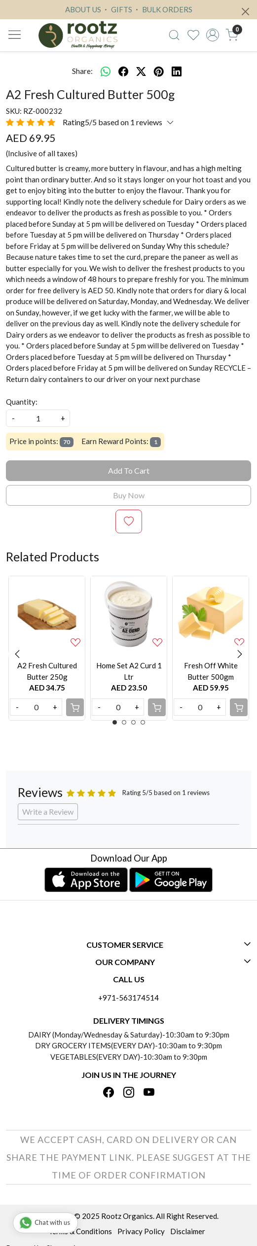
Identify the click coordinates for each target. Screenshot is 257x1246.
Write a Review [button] (47, 811)
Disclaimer (187, 1231)
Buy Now (129, 495)
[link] (174, 35)
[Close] (245, 11)
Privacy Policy (141, 1231)
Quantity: (21, 401)
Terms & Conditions (80, 1231)
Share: (82, 71)
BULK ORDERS (162, 9)
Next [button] (240, 654)
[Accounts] (212, 35)
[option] (47, 648)
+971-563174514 (128, 997)
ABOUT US (83, 9)
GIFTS (117, 9)
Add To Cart (128, 470)
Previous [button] (17, 654)
